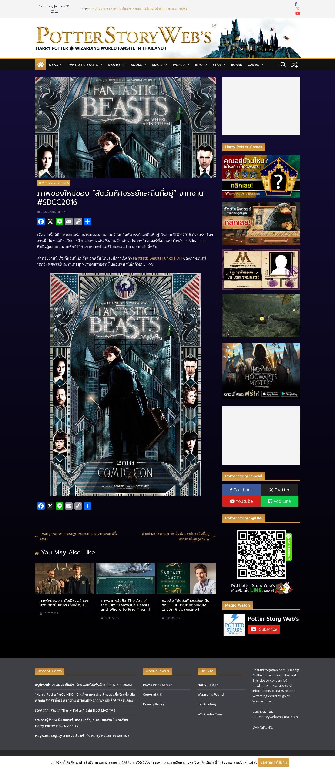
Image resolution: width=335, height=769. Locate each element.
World (179, 64)
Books (136, 64)
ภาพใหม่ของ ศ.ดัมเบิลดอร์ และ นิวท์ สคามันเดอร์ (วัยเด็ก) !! (64, 603)
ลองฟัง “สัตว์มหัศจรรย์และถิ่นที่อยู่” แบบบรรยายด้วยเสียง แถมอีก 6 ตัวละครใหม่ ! (186, 605)
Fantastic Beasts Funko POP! (157, 258)
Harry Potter (208, 684)
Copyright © (152, 694)
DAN (64, 212)
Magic (157, 64)
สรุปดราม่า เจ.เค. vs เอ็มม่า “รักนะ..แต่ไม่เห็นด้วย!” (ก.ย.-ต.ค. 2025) (139, 9)
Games (253, 64)
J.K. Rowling (207, 704)
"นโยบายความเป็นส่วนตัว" (237, 762)
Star (217, 64)
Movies (114, 64)
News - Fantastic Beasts (54, 183)
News (53, 64)
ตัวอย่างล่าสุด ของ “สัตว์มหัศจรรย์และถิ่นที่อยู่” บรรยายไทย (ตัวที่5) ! (179, 536)
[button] (60, 64)
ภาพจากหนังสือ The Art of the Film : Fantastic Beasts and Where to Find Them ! (125, 605)
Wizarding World (211, 694)
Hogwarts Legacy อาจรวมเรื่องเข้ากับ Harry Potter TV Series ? (82, 735)
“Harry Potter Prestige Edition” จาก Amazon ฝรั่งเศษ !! (76, 536)
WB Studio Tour (210, 714)
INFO (199, 64)
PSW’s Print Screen (158, 684)
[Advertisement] (261, 106)
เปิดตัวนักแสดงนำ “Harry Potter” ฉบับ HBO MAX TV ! (75, 710)
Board (236, 64)
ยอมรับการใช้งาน (273, 762)
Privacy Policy (154, 704)
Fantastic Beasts (83, 64)
